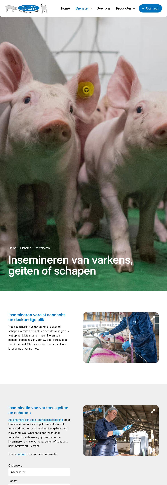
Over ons (103, 8)
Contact (152, 8)
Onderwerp (15, 465)
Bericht (12, 481)
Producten (124, 8)
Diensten (82, 8)
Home (65, 8)
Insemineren (42, 248)
